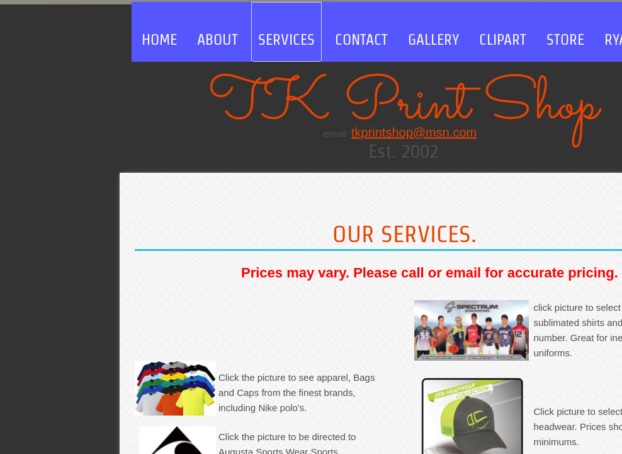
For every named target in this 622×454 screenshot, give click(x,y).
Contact (361, 39)
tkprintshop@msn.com (414, 132)
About (217, 39)
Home (159, 39)
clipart (502, 39)
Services (286, 39)
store (565, 39)
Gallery (433, 39)
